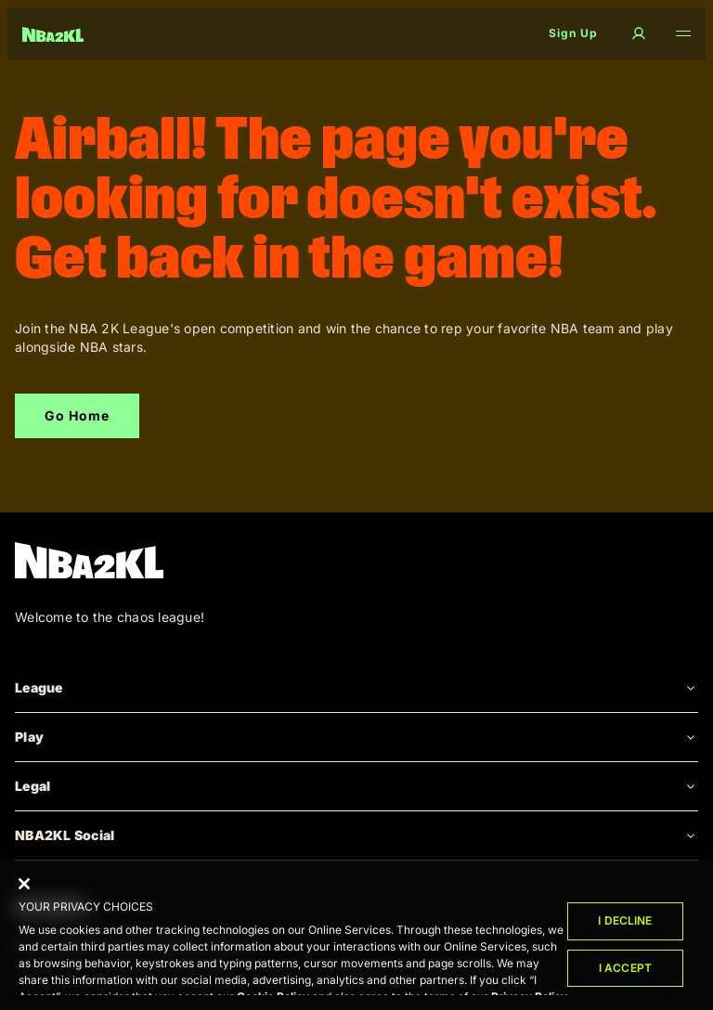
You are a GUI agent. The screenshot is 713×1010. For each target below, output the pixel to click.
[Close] (24, 886)
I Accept (625, 971)
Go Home (77, 415)
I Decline (625, 923)
